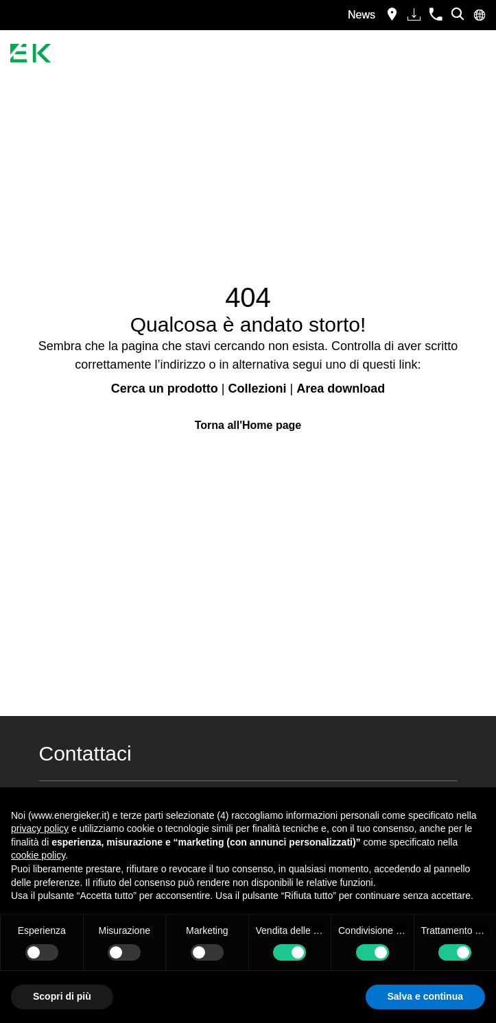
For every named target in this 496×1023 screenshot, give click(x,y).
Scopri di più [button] (62, 996)
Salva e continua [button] (425, 996)
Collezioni (257, 388)
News (361, 15)
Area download (340, 388)
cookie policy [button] (38, 855)
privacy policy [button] (40, 828)
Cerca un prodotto (164, 388)
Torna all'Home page (248, 425)
